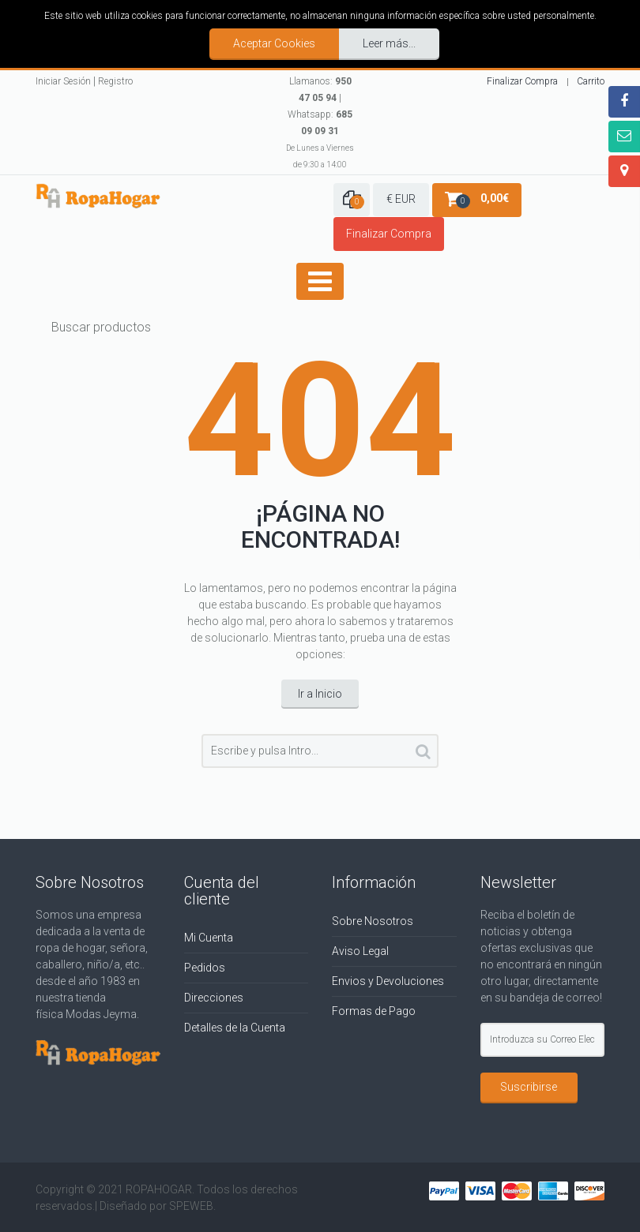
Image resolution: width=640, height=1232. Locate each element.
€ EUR (401, 199)
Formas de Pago (374, 1011)
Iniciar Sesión (63, 81)
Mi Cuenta (208, 937)
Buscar (423, 754)
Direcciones (213, 997)
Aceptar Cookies (274, 43)
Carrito (590, 81)
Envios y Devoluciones (388, 981)
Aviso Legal (360, 951)
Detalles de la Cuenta (234, 1027)
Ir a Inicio (320, 693)
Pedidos (204, 967)
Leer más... (389, 43)
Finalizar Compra (522, 81)
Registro (115, 81)
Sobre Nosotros (372, 921)
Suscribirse (528, 1086)
